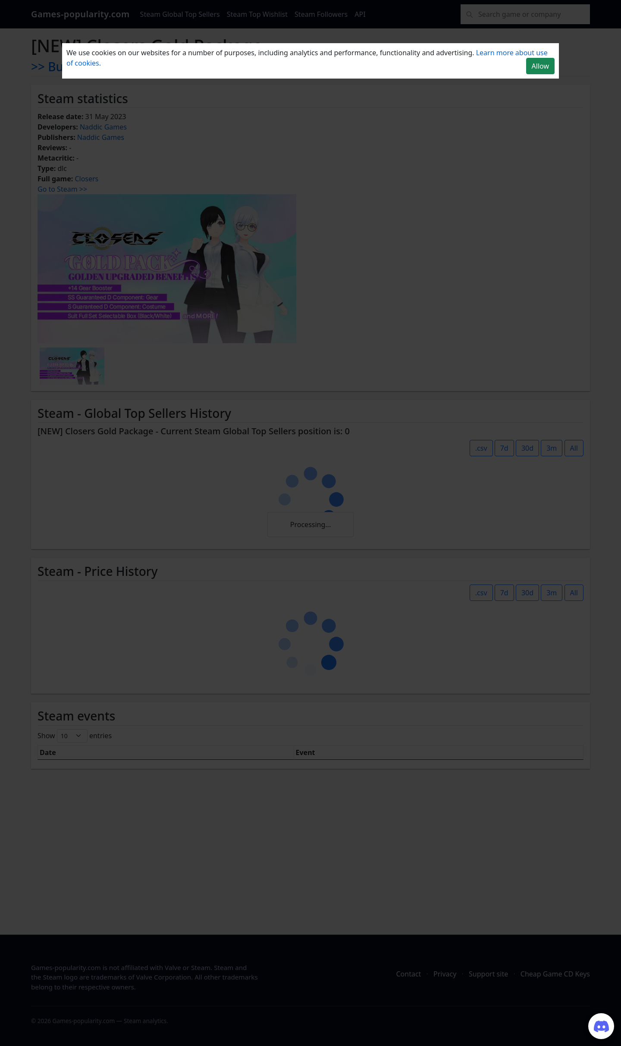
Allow (540, 66)
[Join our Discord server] (601, 1026)
